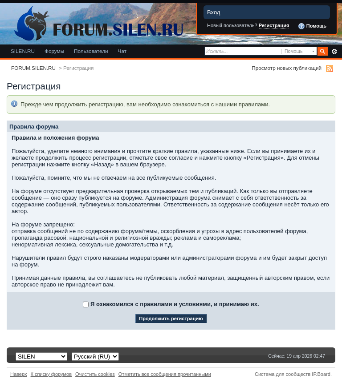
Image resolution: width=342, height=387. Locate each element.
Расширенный (334, 51)
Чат (122, 51)
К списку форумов (51, 374)
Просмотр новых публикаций (287, 68)
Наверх (18, 374)
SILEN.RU (23, 51)
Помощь (312, 26)
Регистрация (274, 25)
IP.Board (321, 374)
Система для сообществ (282, 374)
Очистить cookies (95, 374)
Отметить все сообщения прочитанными (164, 374)
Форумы (54, 51)
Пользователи (91, 51)
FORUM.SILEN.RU (33, 68)
